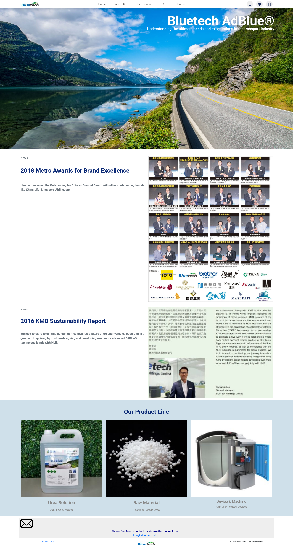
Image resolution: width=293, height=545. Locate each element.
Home (102, 4)
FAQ (163, 4)
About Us (120, 4)
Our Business (144, 4)
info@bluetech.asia (145, 535)
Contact (180, 4)
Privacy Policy (48, 541)
